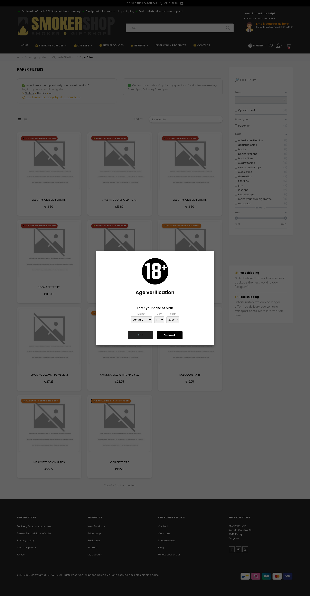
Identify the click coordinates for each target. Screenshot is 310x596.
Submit (169, 335)
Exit (140, 335)
